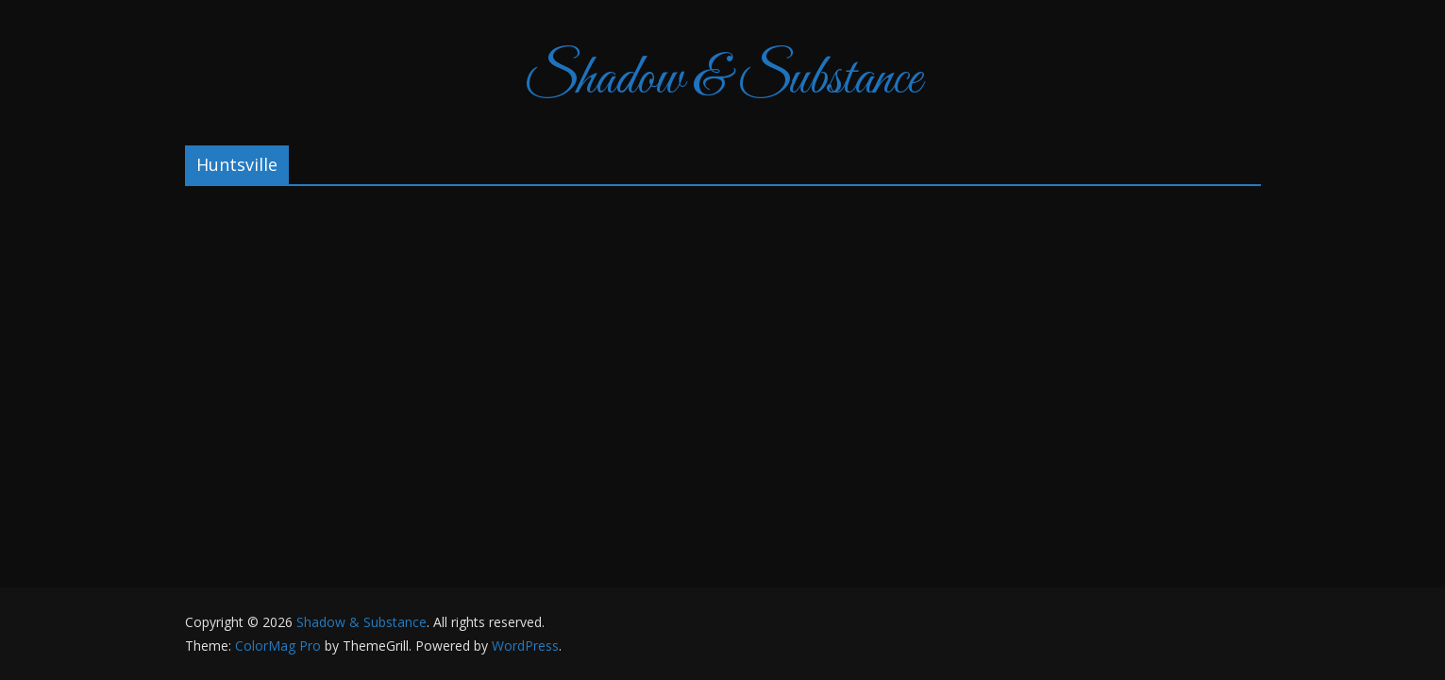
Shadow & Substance (722, 79)
